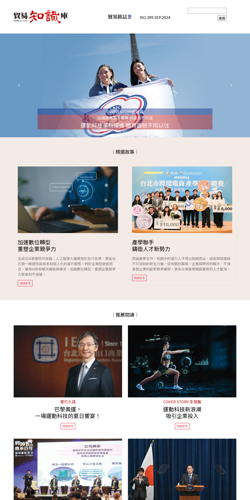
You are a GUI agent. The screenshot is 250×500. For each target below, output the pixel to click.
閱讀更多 (25, 283)
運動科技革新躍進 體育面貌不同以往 (125, 125)
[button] (19, 85)
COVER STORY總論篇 (125, 111)
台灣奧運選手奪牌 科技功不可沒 (125, 118)
